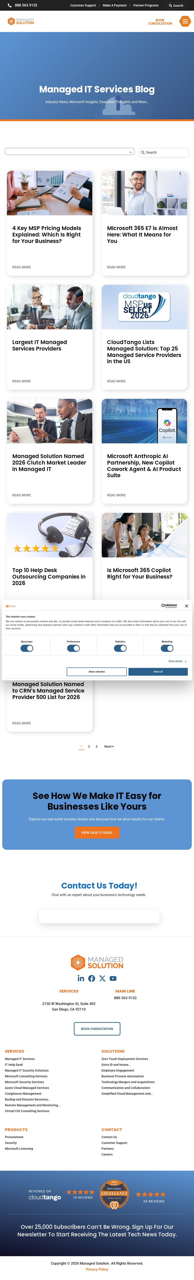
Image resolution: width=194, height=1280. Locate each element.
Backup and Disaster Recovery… (27, 1099)
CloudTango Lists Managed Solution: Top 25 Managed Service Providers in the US (144, 351)
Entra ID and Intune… (116, 1064)
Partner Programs (146, 5)
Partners (107, 1148)
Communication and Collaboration (125, 1088)
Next (109, 746)
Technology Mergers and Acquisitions (128, 1082)
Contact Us (109, 1137)
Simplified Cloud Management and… (127, 1093)
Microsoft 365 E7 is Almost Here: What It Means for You (142, 234)
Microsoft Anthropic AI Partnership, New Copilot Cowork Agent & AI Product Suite (144, 465)
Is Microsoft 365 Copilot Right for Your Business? (139, 573)
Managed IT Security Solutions (27, 1070)
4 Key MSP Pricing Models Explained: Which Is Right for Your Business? (46, 234)
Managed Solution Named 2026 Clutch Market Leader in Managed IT (49, 462)
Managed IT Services (20, 1059)
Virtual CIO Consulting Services (27, 1111)
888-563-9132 (125, 998)
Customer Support (83, 5)
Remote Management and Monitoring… (32, 1105)
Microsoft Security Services (24, 1082)
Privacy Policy (97, 1269)
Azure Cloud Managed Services (27, 1088)
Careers (107, 1154)
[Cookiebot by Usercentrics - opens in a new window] (157, 606)
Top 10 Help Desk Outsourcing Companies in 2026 (49, 577)
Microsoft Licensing (19, 1148)
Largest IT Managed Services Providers (39, 345)
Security (11, 1143)
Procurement (14, 1137)
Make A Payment (115, 5)
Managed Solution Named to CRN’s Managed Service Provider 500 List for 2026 (48, 691)
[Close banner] (186, 605)
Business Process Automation (122, 1076)
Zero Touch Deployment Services (124, 1059)
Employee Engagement (117, 1070)
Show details (175, 661)
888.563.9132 (26, 5)
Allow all (158, 672)
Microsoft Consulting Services (26, 1076)
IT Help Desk (14, 1064)
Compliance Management (23, 1093)
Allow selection (97, 672)
